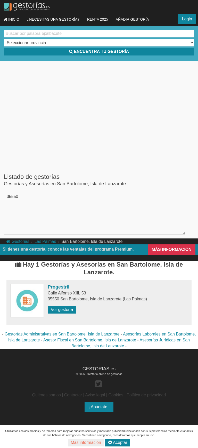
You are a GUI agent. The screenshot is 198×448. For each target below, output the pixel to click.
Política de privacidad (146, 395)
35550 (12, 196)
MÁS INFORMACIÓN (172, 249)
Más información (86, 442)
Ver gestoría (62, 309)
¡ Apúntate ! (99, 407)
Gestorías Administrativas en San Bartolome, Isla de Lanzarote (62, 334)
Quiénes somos (46, 395)
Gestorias (17, 241)
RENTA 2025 (97, 19)
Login (187, 19)
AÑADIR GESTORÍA (132, 19)
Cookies (115, 395)
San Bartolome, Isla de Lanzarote (91, 241)
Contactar (73, 395)
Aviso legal (95, 395)
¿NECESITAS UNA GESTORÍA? (53, 19)
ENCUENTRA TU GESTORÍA (99, 51)
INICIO (11, 19)
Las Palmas (45, 241)
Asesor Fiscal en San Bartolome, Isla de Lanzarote (89, 340)
